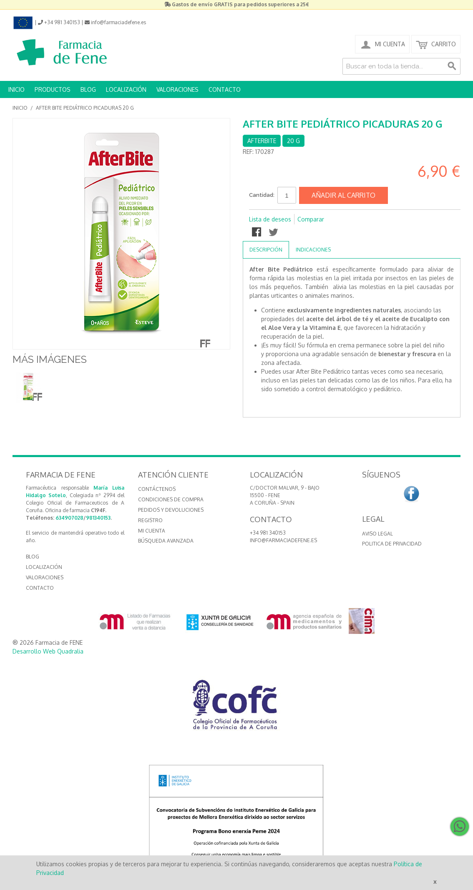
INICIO (16, 89)
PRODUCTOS (52, 89)
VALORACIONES (177, 89)
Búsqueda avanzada (166, 541)
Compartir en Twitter (274, 232)
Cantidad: (261, 195)
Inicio (20, 108)
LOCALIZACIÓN (126, 89)
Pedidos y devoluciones (171, 510)
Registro (150, 520)
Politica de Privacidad (392, 544)
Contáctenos (157, 489)
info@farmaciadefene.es (283, 540)
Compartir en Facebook (257, 232)
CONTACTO (225, 89)
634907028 (69, 518)
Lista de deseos (270, 219)
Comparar (310, 219)
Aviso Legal (377, 533)
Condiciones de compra (171, 499)
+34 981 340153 (268, 533)
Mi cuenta (151, 531)
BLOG (88, 89)
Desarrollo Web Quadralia (48, 651)
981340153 (98, 518)
